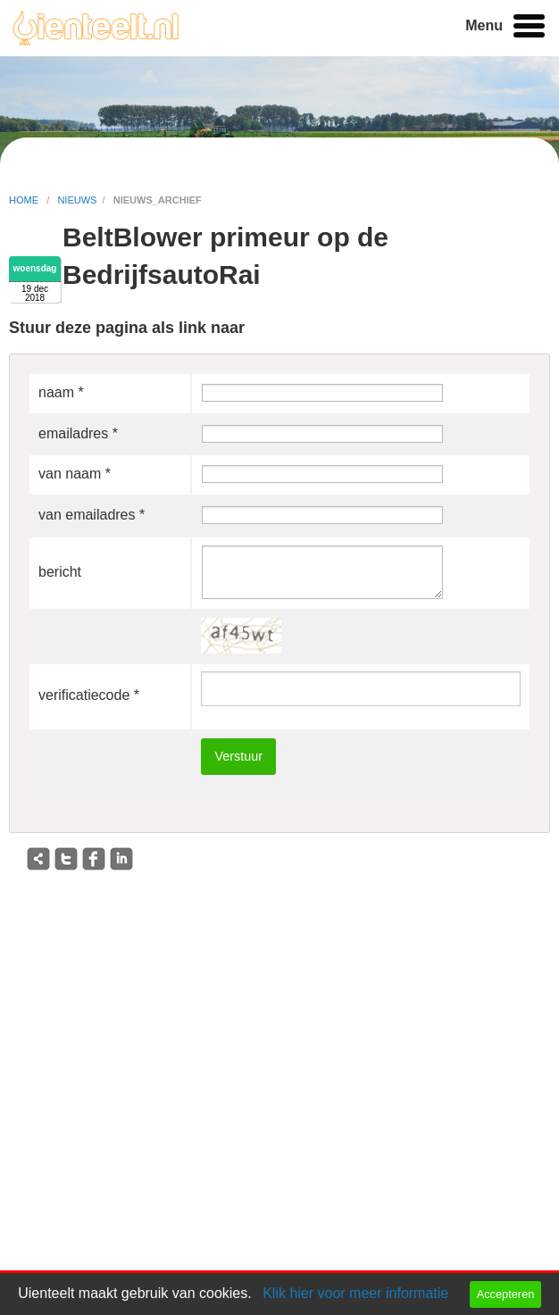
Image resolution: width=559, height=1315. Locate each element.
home (25, 200)
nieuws (76, 200)
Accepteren (506, 1294)
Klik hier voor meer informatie (355, 1293)
